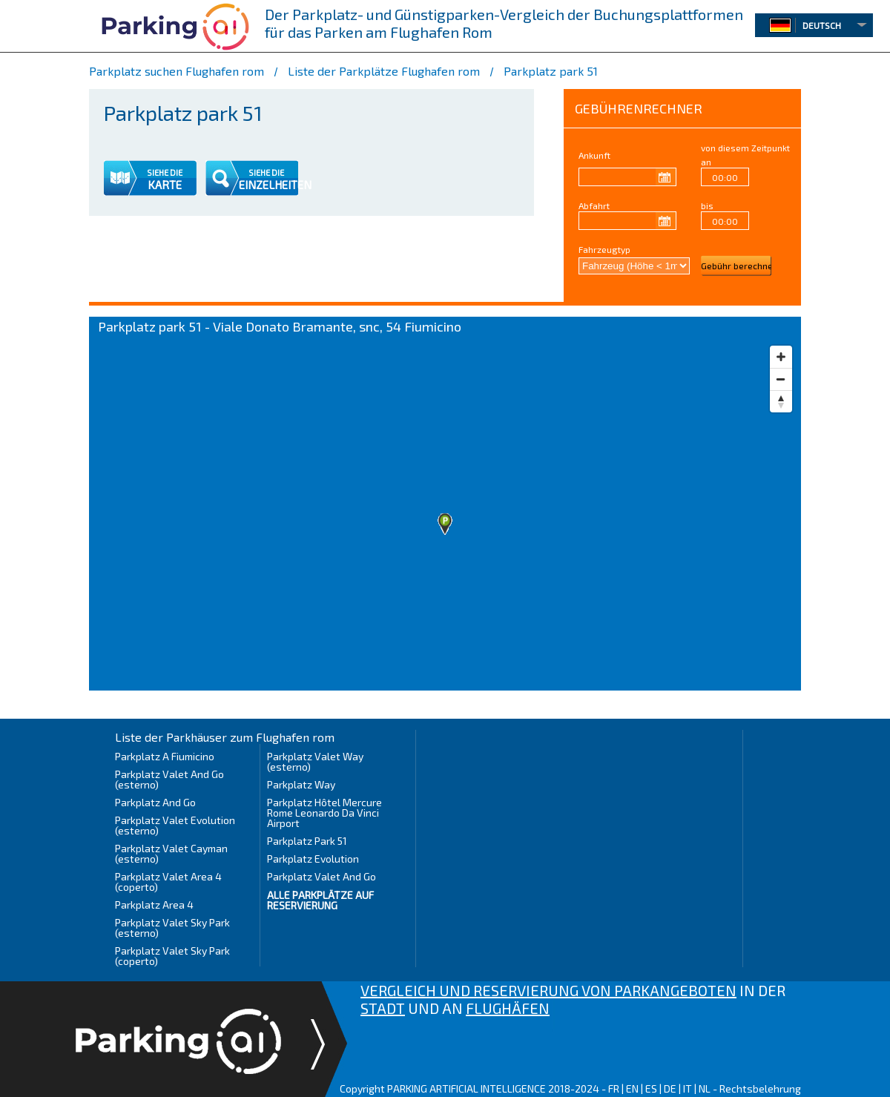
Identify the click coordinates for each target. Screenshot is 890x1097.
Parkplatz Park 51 (307, 840)
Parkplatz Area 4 (154, 904)
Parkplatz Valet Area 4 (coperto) (168, 881)
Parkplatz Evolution (313, 858)
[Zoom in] (781, 357)
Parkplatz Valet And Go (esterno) (169, 779)
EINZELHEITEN (275, 184)
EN (632, 1088)
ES (651, 1088)
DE (670, 1088)
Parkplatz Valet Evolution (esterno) (175, 825)
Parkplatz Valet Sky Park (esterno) (172, 927)
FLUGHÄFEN (508, 1008)
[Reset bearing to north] (781, 401)
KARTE (165, 184)
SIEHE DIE (164, 172)
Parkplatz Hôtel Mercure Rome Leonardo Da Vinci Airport (324, 812)
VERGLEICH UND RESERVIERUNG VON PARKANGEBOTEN (548, 990)
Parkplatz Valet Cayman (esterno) (171, 853)
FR (613, 1088)
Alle (320, 900)
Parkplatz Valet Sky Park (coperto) (172, 955)
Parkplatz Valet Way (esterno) (315, 761)
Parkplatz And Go (155, 802)
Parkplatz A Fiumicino (164, 756)
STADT (382, 1008)
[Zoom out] (781, 379)
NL (705, 1088)
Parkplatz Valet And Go (321, 876)
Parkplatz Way (301, 784)
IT (687, 1088)
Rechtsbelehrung (760, 1088)
